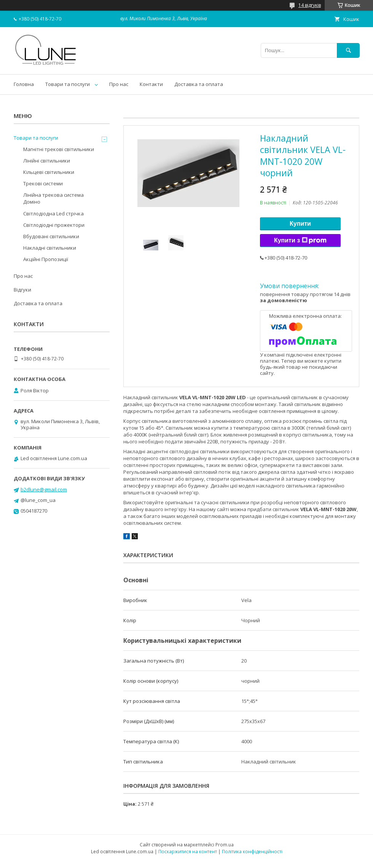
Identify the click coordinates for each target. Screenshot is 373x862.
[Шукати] (348, 50)
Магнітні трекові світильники (58, 149)
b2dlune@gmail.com (44, 489)
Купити (300, 223)
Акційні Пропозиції (45, 259)
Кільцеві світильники (48, 172)
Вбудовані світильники (51, 236)
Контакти (151, 84)
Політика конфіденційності (252, 851)
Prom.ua (224, 844)
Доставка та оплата (198, 84)
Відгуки (22, 289)
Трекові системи (43, 183)
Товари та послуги (67, 84)
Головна (24, 84)
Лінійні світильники (46, 160)
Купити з (300, 240)
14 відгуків (309, 5)
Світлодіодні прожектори (53, 224)
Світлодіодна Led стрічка (53, 213)
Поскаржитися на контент (187, 851)
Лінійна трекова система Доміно (53, 198)
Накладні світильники (49, 247)
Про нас (118, 84)
